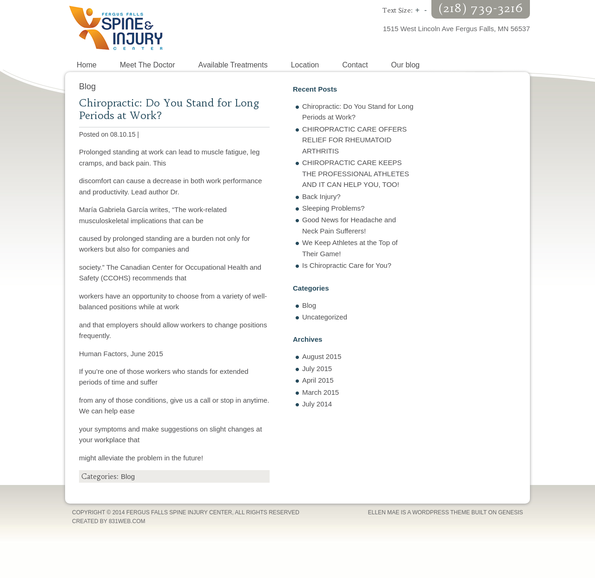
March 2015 (320, 392)
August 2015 (321, 356)
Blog (128, 476)
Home (87, 65)
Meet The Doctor (147, 65)
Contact (355, 65)
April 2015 (318, 380)
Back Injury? (321, 196)
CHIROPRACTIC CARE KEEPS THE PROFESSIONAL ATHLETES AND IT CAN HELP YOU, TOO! (355, 173)
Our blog (405, 65)
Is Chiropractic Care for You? (346, 265)
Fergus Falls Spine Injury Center (181, 28)
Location (305, 65)
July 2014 (317, 404)
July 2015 (317, 368)
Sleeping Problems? (333, 208)
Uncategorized (324, 317)
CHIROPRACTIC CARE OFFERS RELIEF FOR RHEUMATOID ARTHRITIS (354, 140)
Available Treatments (233, 65)
